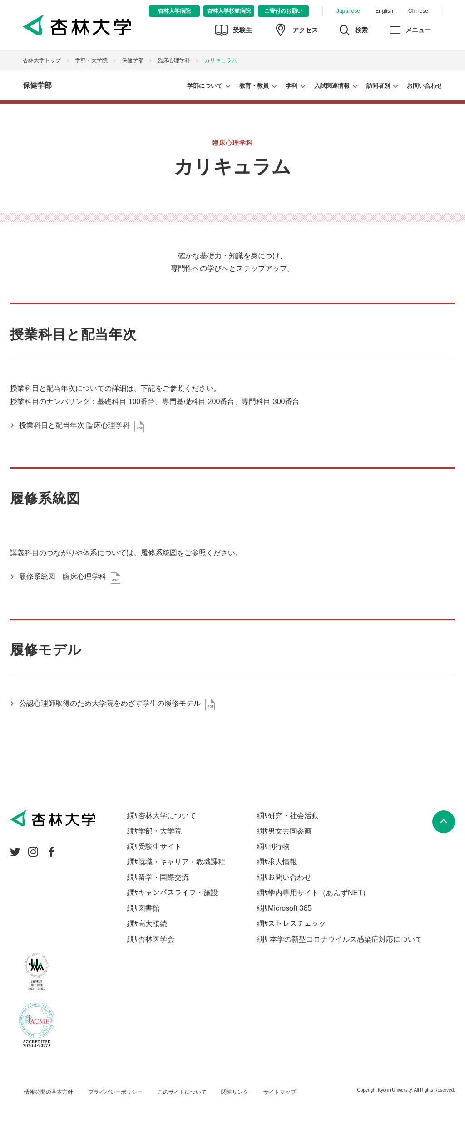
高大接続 (152, 924)
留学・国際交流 (163, 877)
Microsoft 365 (290, 908)
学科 (291, 85)
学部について (205, 85)
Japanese (348, 11)
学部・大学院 (91, 60)
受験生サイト (160, 846)
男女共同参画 (290, 831)
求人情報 (282, 862)
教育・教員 (254, 85)
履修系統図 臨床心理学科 (62, 576)
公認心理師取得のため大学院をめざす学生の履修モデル (110, 703)
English (384, 11)
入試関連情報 (332, 85)
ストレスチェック (297, 924)
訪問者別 (378, 85)
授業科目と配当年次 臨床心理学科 (74, 425)
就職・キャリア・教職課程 (181, 862)
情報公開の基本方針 (48, 1092)
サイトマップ (279, 1092)
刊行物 (279, 846)
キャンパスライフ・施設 (178, 893)
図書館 (149, 908)
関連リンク (234, 1092)
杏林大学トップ (42, 60)
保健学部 (132, 60)
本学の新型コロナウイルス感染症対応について (345, 939)
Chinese (418, 11)
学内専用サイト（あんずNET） (319, 893)
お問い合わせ (424, 85)
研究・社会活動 (293, 815)
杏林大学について (167, 815)
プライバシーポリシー (115, 1092)
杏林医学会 (156, 939)
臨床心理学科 (174, 60)
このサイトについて (182, 1092)
